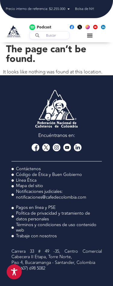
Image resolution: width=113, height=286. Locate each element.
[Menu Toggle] (90, 35)
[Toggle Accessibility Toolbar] (14, 272)
